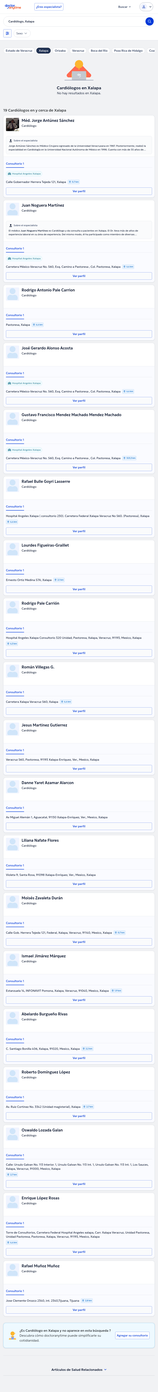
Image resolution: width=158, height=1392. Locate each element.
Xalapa (43, 50)
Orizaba (60, 50)
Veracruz (78, 50)
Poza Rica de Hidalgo (128, 50)
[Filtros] (7, 33)
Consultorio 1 (15, 163)
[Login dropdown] (146, 6)
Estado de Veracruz (19, 50)
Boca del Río (99, 50)
